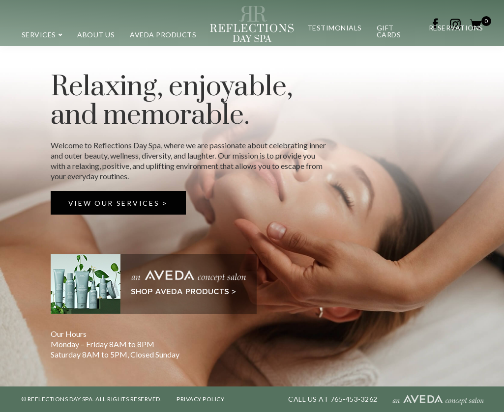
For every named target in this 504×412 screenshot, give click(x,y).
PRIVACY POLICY (200, 399)
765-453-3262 (354, 399)
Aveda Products (163, 34)
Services (39, 34)
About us (96, 34)
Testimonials (334, 28)
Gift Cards (389, 31)
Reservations (456, 28)
